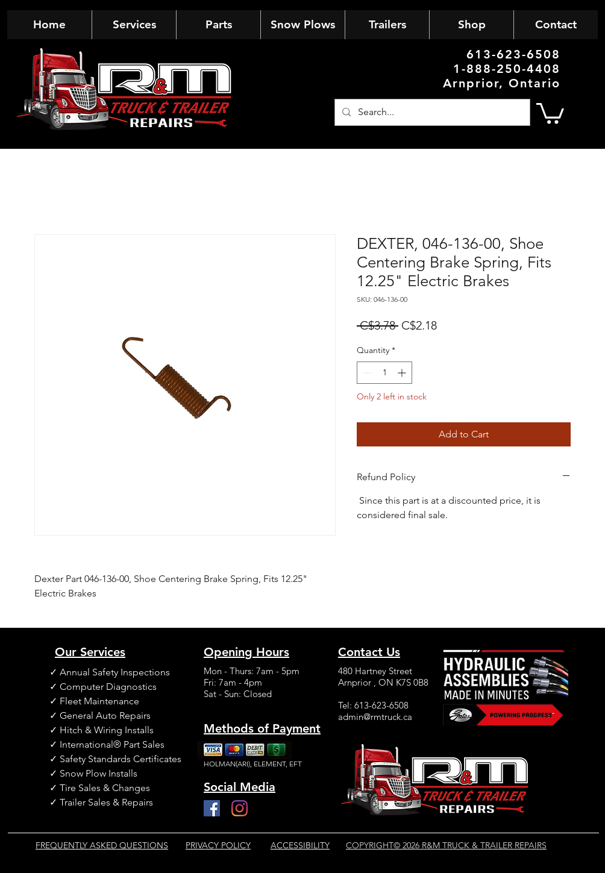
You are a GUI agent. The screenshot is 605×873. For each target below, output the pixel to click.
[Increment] (402, 372)
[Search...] (431, 112)
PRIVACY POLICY (218, 845)
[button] (550, 112)
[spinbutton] (384, 372)
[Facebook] (212, 808)
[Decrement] (366, 372)
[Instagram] (239, 808)
